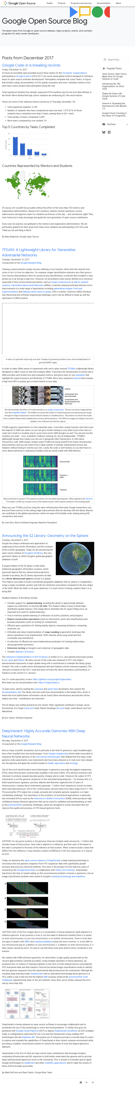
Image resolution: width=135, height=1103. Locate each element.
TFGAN (71, 368)
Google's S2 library (33, 553)
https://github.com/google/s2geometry (52, 679)
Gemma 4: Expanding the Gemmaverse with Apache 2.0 (114, 106)
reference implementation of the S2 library (27, 657)
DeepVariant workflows (66, 1031)
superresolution (10, 291)
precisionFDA (15, 805)
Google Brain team (26, 870)
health (51, 763)
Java (10, 660)
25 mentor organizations (74, 73)
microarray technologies (48, 757)
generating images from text (68, 288)
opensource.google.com (19, 3)
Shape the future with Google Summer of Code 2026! (113, 96)
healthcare (29, 1063)
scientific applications (55, 1063)
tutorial (77, 378)
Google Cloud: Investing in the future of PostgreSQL (114, 114)
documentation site (11, 692)
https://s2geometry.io (49, 682)
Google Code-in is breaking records (31, 65)
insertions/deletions (43, 941)
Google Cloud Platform (27, 1031)
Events (50, 3)
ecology (74, 763)
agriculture (60, 763)
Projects (61, 3)
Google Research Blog (31, 263)
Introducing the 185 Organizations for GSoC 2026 (113, 86)
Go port (60, 708)
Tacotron (89, 499)
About (118, 3)
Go (5, 660)
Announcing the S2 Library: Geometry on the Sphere (45, 535)
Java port (29, 708)
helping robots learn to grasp (36, 291)
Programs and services (81, 3)
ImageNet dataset (19, 413)
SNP (46, 977)
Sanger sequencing (58, 753)
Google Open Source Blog (44, 21)
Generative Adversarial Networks (27, 285)
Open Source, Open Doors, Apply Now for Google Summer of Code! (114, 76)
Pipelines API (28, 1037)
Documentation (103, 3)
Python (21, 660)
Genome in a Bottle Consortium (49, 798)
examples (80, 375)
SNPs (27, 941)
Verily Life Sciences (65, 870)
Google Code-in (24, 76)
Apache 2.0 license (24, 651)
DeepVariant (37, 973)
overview (38, 689)
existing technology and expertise (68, 876)
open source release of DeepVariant (42, 860)
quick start (52, 689)
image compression (61, 282)
